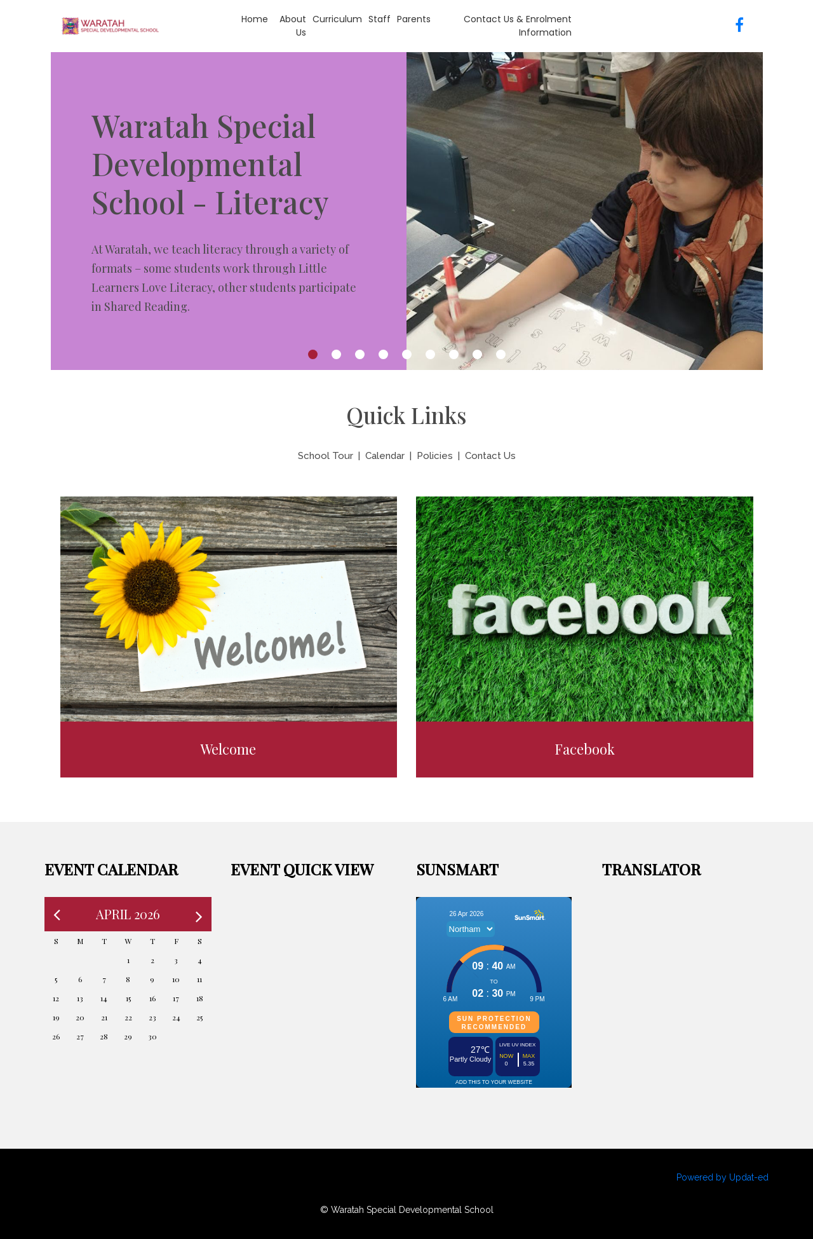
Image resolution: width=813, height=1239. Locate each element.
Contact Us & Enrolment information (518, 26)
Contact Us (490, 456)
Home (254, 19)
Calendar (385, 456)
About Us (292, 26)
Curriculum (337, 19)
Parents (414, 19)
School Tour (325, 456)
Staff (379, 19)
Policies (435, 456)
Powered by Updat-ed (722, 1177)
